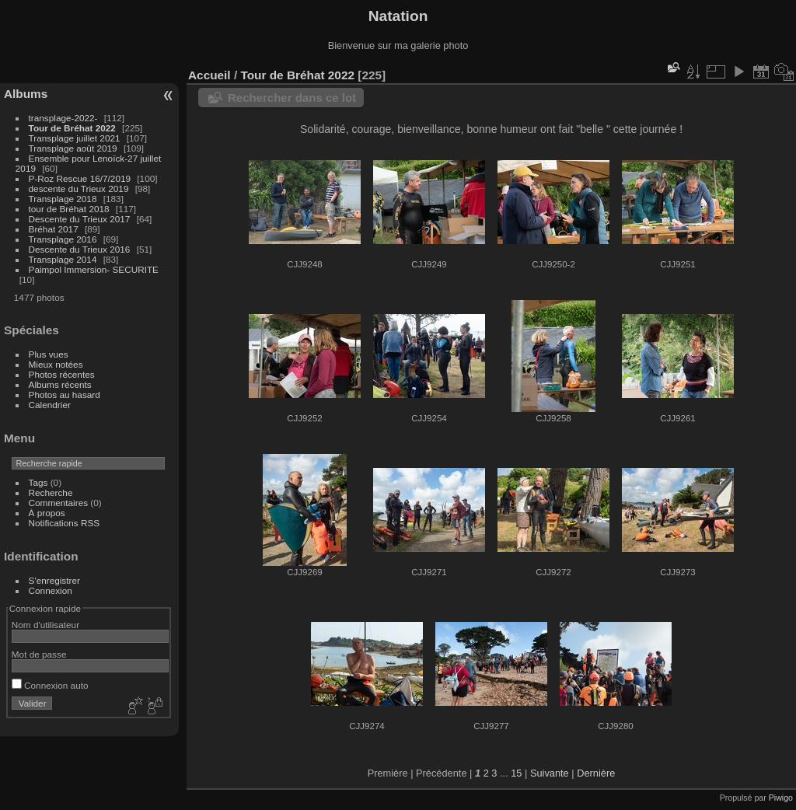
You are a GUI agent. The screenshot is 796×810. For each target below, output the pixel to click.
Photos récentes (62, 374)
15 (516, 773)
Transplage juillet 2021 (74, 138)
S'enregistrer (54, 580)
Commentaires (59, 503)
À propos (47, 513)
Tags (38, 482)
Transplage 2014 (63, 259)
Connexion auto (50, 685)
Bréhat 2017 (54, 229)
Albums (25, 93)
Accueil (209, 75)
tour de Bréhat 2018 (69, 209)
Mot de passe (39, 654)
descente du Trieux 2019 (79, 188)
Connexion (50, 590)
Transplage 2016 (63, 239)
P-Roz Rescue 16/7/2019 (80, 178)
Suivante (549, 773)
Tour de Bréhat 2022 (72, 128)
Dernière (596, 773)
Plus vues (48, 354)
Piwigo (781, 797)
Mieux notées (56, 364)
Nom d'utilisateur (45, 625)
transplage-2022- (63, 118)
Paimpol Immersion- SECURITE (94, 269)
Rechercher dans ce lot (292, 97)
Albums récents (60, 384)
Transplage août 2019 (73, 148)
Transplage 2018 (63, 199)
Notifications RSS (64, 523)
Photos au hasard (64, 394)
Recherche (51, 492)
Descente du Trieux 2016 (80, 249)
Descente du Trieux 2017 (80, 219)
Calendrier (50, 405)
